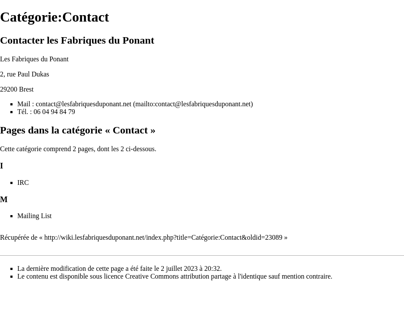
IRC (23, 182)
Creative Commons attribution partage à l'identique (196, 276)
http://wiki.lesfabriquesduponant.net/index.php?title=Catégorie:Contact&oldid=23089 (164, 237)
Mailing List (34, 215)
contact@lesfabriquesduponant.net (83, 104)
